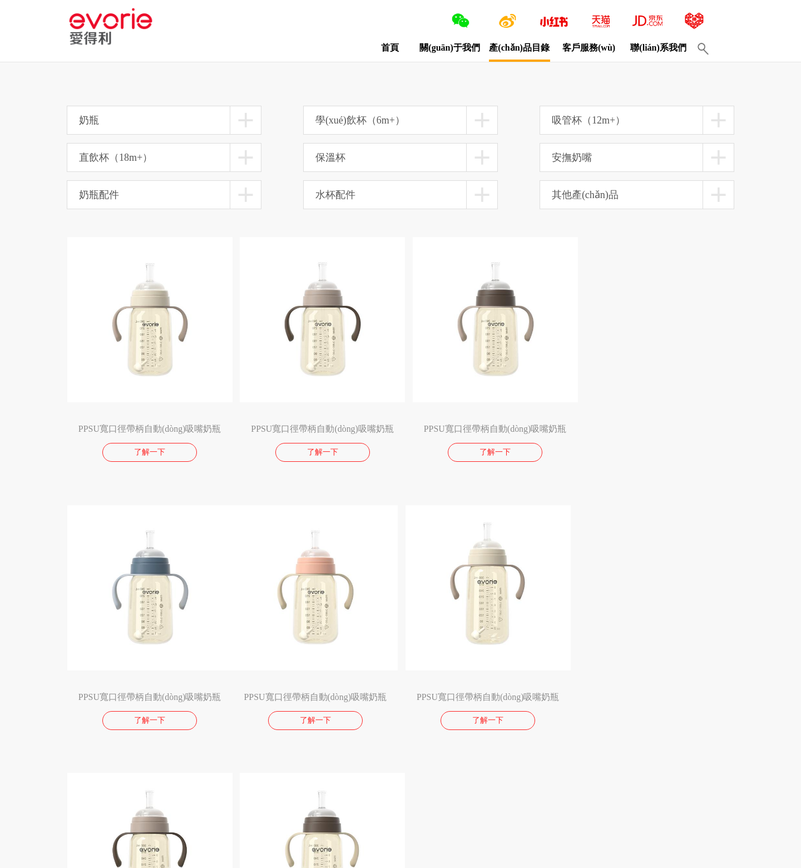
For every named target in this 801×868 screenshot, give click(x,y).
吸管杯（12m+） (588, 120)
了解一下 (147, 448)
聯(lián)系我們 (649, 47)
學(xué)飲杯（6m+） (360, 120)
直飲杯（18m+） (115, 157)
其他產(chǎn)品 (585, 194)
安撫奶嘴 (572, 157)
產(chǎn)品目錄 (510, 47)
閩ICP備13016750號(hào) (260, 854)
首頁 (381, 47)
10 (155, 782)
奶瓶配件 (99, 194)
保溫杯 (330, 157)
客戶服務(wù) (579, 47)
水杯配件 (335, 194)
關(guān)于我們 (441, 47)
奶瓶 (89, 120)
